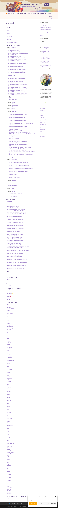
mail (7, 393)
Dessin (13, 96)
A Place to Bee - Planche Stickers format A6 (15, 234)
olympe (8, 406)
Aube (8, 305)
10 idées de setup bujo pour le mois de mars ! (18, 124)
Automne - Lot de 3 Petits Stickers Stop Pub (15, 210)
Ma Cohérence (43, 68)
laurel (8, 384)
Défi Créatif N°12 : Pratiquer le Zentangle (16, 71)
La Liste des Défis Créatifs (13, 48)
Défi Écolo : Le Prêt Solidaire (13, 50)
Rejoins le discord (46, 8)
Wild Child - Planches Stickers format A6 (14, 216)
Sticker (8, 440)
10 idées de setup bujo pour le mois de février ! (18, 126)
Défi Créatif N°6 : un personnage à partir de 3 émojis (18, 85)
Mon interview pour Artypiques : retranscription (18, 144)
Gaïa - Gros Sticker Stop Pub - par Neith (14, 255)
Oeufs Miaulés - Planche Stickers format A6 (15, 226)
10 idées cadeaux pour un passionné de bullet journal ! (19, 132)
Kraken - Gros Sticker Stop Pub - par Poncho (15, 207)
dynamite (8, 341)
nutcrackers (9, 404)
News (12, 183)
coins (8, 333)
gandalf (8, 354)
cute (7, 335)
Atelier (13, 191)
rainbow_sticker (10, 425)
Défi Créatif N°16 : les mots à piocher (15, 62)
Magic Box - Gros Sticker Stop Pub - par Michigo (16, 209)
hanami (8, 362)
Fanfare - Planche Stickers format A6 (14, 243)
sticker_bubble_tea (10, 443)
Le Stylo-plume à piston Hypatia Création (17, 148)
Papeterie (14, 180)
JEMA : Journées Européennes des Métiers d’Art (18, 141)
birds (8, 319)
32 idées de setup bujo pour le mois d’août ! (17, 117)
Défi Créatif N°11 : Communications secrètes (16, 78)
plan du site (9, 39)
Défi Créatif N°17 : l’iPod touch (14, 60)
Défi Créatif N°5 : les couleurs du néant (15, 90)
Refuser (42, 503)
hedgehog (8, 363)
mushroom (9, 401)
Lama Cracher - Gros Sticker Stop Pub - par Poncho (16, 258)
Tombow (42, 66)
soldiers (8, 433)
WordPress (13, 506)
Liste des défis (15, 105)
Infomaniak (23, 506)
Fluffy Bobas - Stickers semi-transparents (15, 219)
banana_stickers (10, 313)
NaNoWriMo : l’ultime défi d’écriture (15, 76)
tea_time (8, 462)
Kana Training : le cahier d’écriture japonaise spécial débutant (21, 168)
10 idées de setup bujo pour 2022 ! (15, 130)
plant (8, 413)
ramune (8, 427)
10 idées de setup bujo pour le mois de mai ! (17, 121)
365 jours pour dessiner (13, 97)
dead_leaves (9, 336)
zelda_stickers (9, 490)
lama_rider (9, 381)
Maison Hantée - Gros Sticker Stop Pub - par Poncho (17, 212)
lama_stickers (9, 382)
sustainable (9, 453)
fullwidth (8, 279)
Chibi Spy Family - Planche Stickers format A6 (15, 238)
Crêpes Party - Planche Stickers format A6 (15, 225)
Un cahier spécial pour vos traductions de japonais (19, 165)
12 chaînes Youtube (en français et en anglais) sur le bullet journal (22, 133)
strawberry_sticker (10, 452)
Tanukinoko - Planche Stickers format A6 (15, 222)
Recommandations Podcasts (14, 138)
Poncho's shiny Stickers (11, 241)
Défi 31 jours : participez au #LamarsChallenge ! (17, 87)
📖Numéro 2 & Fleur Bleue (13, 186)
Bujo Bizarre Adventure (12, 196)
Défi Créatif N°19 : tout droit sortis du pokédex (17, 57)
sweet (8, 455)
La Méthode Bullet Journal (14, 113)
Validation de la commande (12, 42)
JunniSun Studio (44, 59)
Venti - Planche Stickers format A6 (13, 231)
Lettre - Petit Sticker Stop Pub (12, 249)
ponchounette (11, 13)
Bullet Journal (14, 111)
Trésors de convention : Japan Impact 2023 (17, 142)
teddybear (9, 465)
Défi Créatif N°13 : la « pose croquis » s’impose (17, 69)
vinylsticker (9, 477)
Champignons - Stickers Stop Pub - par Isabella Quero (17, 259)
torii (7, 468)
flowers (8, 350)
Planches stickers (10, 298)
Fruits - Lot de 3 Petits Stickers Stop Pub (14, 256)
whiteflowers (9, 481)
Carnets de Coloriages (13, 174)
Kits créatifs (14, 103)
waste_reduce (9, 478)
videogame (9, 474)
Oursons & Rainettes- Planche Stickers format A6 (16, 229)
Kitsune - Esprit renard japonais (13, 206)
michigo (8, 399)
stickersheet (9, 447)
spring (8, 434)
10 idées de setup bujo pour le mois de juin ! (17, 120)
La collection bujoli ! (13, 178)
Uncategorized (14, 194)
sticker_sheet (9, 444)
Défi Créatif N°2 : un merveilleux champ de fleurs (17, 93)
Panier (8, 38)
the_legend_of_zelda (10, 467)
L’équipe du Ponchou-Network (13, 35)
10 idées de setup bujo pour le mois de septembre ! (19, 115)
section (8, 274)
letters (8, 385)
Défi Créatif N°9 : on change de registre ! (15, 81)
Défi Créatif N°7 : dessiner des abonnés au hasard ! (17, 84)
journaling (9, 372)
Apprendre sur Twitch (45, 51)
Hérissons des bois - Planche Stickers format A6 (16, 224)
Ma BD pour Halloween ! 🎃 (14, 145)
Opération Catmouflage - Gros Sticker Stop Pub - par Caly (18, 250)
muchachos (9, 400)
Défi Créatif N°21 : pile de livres (14, 54)
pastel (8, 409)
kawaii (8, 375)
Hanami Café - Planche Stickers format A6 (15, 235)
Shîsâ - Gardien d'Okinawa (12, 221)
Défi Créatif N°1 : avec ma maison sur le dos (16, 94)
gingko (8, 359)
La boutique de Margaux (45, 58)
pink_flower (9, 412)
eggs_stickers (9, 347)
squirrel (8, 437)
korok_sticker (9, 378)
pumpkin (8, 421)
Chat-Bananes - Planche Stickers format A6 (15, 218)
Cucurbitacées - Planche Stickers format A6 (15, 215)
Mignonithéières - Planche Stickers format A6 (15, 240)
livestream (9, 387)
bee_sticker (9, 317)
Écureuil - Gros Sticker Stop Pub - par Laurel (15, 261)
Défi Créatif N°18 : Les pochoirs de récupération (17, 59)
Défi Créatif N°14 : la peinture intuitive (15, 66)
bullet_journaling (10, 326)
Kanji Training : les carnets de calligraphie (17, 169)
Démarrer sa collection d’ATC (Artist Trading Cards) (18, 53)
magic (8, 390)
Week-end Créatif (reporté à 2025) (15, 193)
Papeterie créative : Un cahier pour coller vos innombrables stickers (22, 182)
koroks (8, 379)
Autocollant (9, 307)
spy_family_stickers (10, 436)
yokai (8, 484)
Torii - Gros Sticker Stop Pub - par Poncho (15, 263)
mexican (8, 397)
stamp (8, 438)
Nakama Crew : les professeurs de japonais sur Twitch (19, 163)
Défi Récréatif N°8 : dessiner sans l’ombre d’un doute (18, 82)
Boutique (50, 13)
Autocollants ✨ (10, 293)
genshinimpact (9, 357)
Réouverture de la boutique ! (13, 185)
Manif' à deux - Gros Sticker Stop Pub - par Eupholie (17, 262)
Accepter (33, 503)
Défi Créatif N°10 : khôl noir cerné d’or (15, 79)
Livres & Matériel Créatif (42, 13)
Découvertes (14, 136)
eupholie (8, 348)
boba (8, 320)
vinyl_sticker (9, 475)
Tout (7, 290)
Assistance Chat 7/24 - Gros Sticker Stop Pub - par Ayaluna (18, 246)
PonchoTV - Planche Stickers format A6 (14, 237)
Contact (50, 16)
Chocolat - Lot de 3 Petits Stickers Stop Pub (15, 268)
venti (8, 472)
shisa (8, 431)
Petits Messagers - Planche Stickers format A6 (15, 232)
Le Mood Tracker (12, 135)
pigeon (8, 410)
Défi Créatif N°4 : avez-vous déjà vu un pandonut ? (17, 88)
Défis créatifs (27, 13)
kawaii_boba (9, 376)
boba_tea (8, 322)
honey (8, 366)
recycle (8, 428)
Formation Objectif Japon (45, 47)
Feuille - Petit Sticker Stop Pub (12, 266)
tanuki (8, 456)
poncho (8, 416)
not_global (9, 285)
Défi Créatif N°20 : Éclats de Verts (14, 56)
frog (7, 353)
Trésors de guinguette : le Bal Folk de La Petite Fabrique (20, 147)
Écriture (13, 102)
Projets (21, 13)
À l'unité (8, 292)
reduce (8, 430)
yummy (8, 486)
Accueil (17, 13)
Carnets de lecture (12, 176)
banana (8, 311)
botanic (8, 323)
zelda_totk (9, 492)
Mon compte (9, 36)
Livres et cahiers (15, 172)
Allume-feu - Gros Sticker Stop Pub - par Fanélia (16, 252)
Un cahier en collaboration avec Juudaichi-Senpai (18, 162)
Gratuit (8, 498)
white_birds (9, 480)
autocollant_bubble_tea (11, 308)
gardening (8, 356)
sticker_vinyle (9, 446)
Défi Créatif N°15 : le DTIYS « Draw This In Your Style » (18, 63)
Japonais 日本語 (15, 160)
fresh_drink (9, 351)
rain (7, 422)
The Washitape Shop (45, 61)
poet (7, 415)
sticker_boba (9, 441)
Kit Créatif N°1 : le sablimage (13, 65)
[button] (55, 496)
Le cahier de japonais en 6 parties (15, 166)
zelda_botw (9, 489)
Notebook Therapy (44, 62)
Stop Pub (8, 299)
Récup (13, 106)
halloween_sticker (10, 360)
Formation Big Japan (44, 48)
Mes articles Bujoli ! (44, 57)
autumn (8, 310)
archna (8, 304)
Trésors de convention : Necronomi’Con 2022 (17, 150)
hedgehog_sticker (10, 365)
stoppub (8, 449)
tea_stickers (9, 461)
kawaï (8, 373)
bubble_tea (9, 325)
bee (7, 316)
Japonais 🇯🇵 (9, 296)
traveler (8, 470)
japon (8, 370)
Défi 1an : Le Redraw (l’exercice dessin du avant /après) (18, 68)
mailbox (8, 394)
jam (7, 367)
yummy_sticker (10, 487)
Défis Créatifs (13, 47)
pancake (8, 407)
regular (8, 281)
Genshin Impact (10, 295)
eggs (7, 345)
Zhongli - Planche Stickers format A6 (14, 244)
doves (8, 339)
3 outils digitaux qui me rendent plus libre (16, 109)
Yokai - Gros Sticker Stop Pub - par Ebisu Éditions (16, 213)
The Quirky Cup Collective (46, 65)
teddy (8, 464)
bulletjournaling (10, 328)
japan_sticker (9, 369)
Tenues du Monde (11, 190)
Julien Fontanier (44, 52)
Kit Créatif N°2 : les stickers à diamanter (15, 51)
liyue (7, 388)
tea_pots (8, 459)
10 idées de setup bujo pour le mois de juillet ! (18, 118)
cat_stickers (9, 329)
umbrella (8, 471)
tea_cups (8, 458)
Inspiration (33, 13)
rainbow (8, 424)
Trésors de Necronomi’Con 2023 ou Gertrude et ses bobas (20, 139)
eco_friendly (9, 342)
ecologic (8, 344)
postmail (8, 419)
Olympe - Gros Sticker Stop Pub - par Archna (15, 247)
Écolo (13, 100)
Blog (7, 32)
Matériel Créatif (14, 159)
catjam (8, 331)
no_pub (8, 403)
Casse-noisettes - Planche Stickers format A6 (15, 228)
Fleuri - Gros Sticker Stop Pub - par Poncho (15, 253)
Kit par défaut (9, 201)
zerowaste (9, 493)
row (7, 273)
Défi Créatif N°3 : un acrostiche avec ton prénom (17, 91)
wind (7, 483)
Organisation (14, 157)
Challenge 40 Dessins (13, 99)
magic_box (9, 391)
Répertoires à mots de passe (14, 177)
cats (7, 332)
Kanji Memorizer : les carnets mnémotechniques (18, 171)
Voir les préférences (52, 503)
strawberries (9, 450)
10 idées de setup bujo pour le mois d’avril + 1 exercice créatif (21, 123)
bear (7, 314)
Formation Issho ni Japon (45, 50)
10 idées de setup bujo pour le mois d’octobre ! (18, 114)
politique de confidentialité (42, 505)
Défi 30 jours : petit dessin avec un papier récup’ (17, 72)
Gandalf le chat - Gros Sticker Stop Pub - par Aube (16, 265)
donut (8, 338)
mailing (8, 396)
